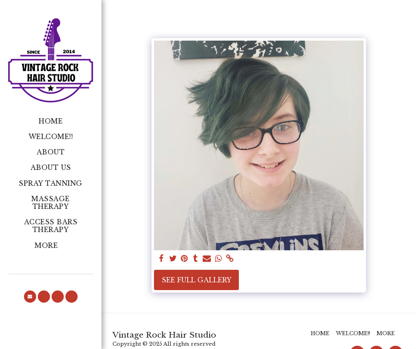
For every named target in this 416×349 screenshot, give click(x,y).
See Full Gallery (197, 280)
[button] (30, 296)
